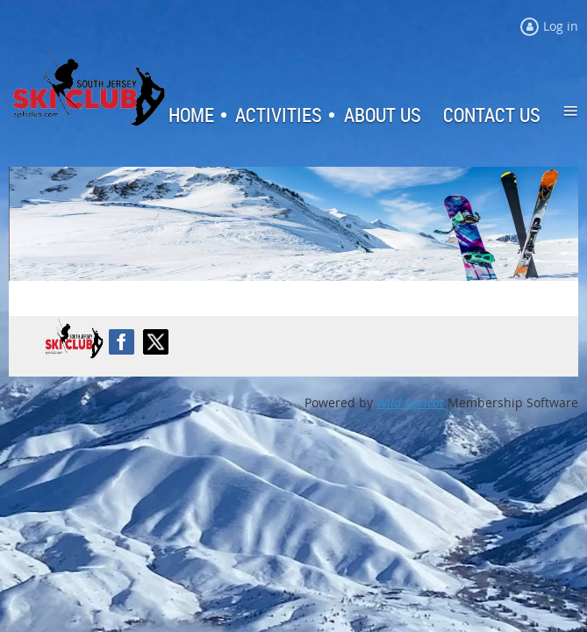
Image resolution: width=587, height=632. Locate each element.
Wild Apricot (410, 402)
